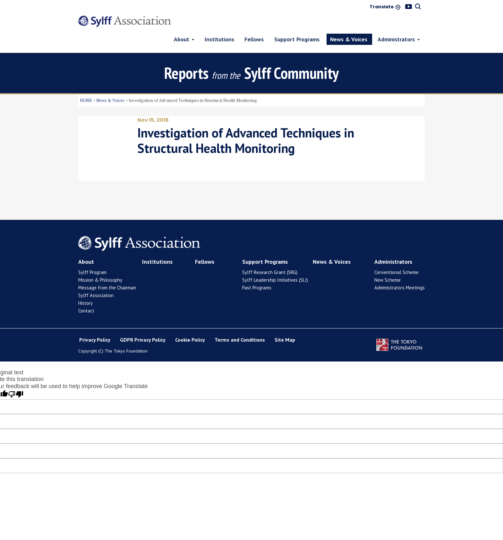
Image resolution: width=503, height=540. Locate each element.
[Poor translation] (15, 379)
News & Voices (110, 84)
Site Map (285, 324)
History (85, 287)
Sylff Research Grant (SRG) (269, 256)
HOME (86, 84)
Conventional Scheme (396, 256)
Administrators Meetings (399, 272)
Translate (382, 7)
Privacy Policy (94, 324)
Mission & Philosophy (100, 264)
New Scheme (387, 264)
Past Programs (256, 272)
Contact (86, 295)
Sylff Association (96, 280)
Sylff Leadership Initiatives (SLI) (275, 264)
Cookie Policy (190, 324)
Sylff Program (92, 256)
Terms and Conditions (240, 324)
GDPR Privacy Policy (143, 324)
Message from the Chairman (107, 272)
